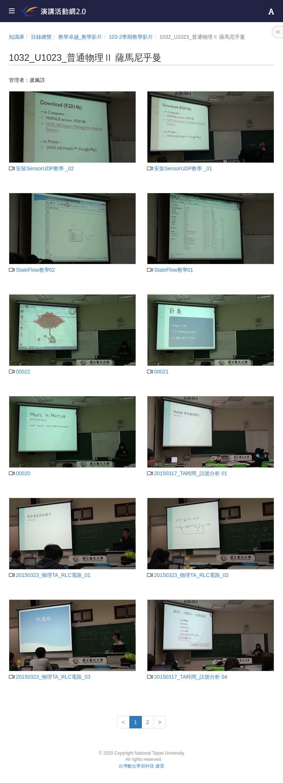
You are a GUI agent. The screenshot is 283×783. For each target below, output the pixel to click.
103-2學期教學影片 (131, 37)
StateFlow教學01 (170, 270)
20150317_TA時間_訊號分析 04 (187, 677)
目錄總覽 (41, 37)
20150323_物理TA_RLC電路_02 (187, 575)
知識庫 (16, 37)
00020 (19, 473)
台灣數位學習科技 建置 (141, 766)
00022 (19, 372)
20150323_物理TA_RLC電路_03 (49, 677)
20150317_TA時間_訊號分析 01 (187, 473)
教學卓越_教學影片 (80, 37)
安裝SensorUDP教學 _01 (179, 168)
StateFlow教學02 (32, 270)
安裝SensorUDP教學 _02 (41, 168)
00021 (157, 372)
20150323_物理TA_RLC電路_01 (49, 575)
